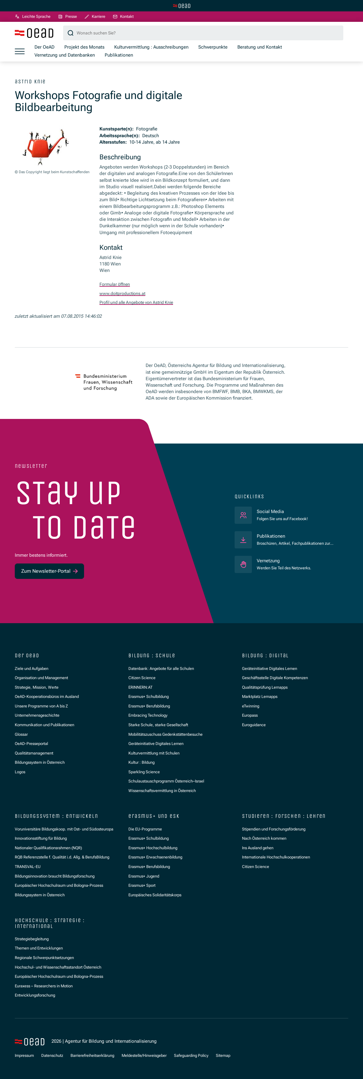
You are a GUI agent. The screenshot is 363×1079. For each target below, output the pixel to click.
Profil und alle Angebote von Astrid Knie (140, 302)
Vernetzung (268, 560)
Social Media (282, 511)
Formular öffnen (115, 285)
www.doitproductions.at (124, 294)
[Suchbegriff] (203, 33)
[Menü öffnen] (20, 51)
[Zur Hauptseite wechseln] (181, 5)
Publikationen (271, 536)
